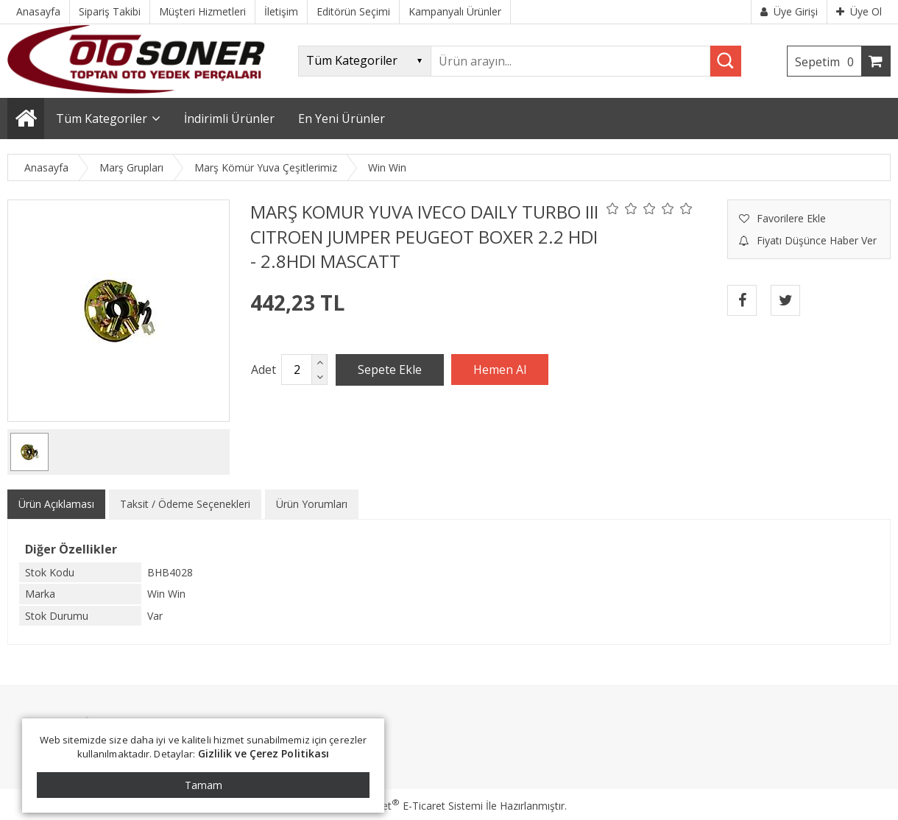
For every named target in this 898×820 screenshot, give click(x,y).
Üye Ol (859, 11)
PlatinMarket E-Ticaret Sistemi (407, 806)
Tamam (203, 785)
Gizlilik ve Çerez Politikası (264, 753)
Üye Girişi (789, 11)
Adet (263, 369)
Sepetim (828, 62)
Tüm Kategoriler (101, 118)
